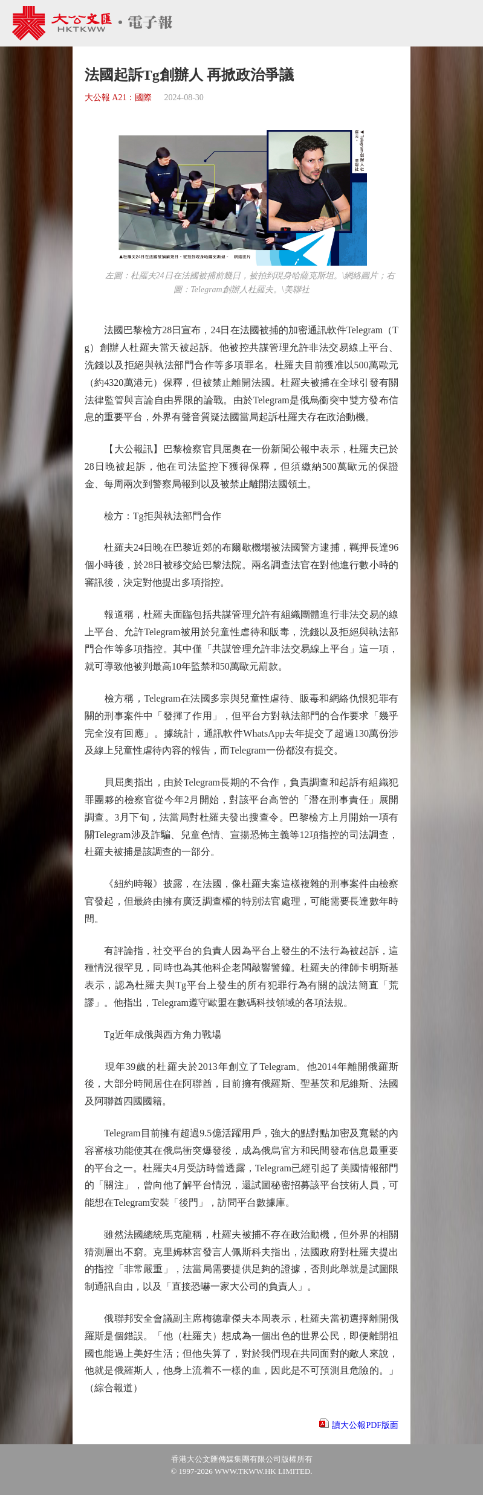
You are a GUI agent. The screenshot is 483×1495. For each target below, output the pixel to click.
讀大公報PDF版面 (365, 1425)
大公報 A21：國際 (118, 97)
